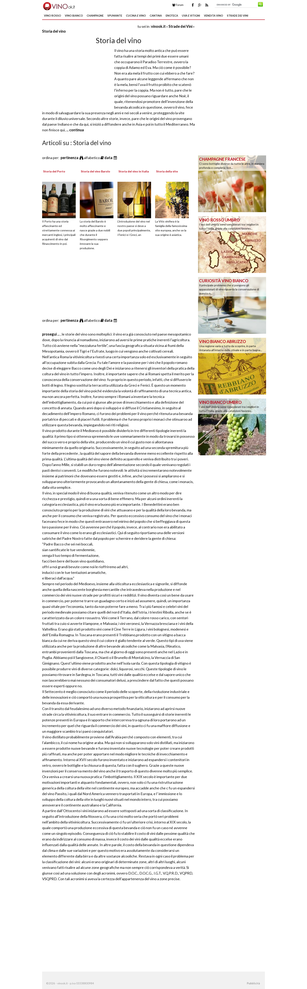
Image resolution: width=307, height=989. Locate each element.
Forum (177, 4)
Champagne (95, 15)
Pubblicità (253, 983)
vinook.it (158, 26)
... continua (75, 130)
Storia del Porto (54, 171)
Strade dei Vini (237, 15)
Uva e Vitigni (191, 15)
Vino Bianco (74, 15)
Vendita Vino (213, 15)
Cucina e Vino (136, 15)
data (108, 157)
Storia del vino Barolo (95, 171)
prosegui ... (51, 334)
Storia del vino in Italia (133, 171)
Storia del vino (54, 31)
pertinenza (70, 157)
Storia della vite (167, 171)
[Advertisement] (89, 26)
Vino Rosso (52, 15)
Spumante (114, 15)
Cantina (156, 15)
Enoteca (172, 15)
